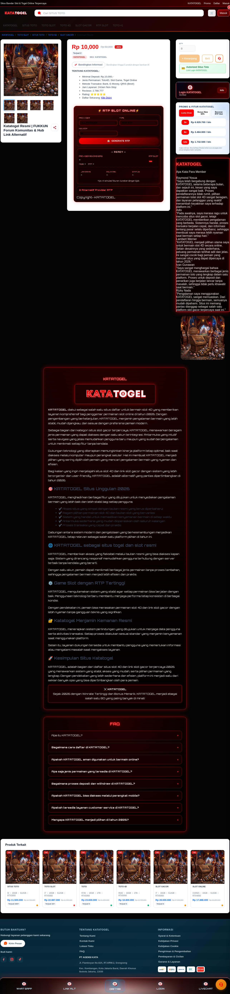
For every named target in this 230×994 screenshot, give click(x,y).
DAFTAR (115, 985)
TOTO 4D (65, 25)
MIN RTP (98, 115)
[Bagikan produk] (54, 127)
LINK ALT (69, 986)
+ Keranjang (189, 58)
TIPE (138, 104)
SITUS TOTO (29, 25)
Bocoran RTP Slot (219, 113)
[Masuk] (223, 13)
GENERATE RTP (118, 124)
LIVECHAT (206, 986)
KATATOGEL (194, 3)
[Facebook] (4, 959)
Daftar (217, 3)
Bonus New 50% (202, 113)
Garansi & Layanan (169, 961)
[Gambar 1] (9, 105)
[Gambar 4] (48, 105)
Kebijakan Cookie (168, 946)
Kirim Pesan (13, 943)
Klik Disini (106, 81)
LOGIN (160, 986)
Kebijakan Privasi (168, 941)
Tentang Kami (87, 935)
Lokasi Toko (87, 946)
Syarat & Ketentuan (169, 935)
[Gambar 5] (9, 118)
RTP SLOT (102, 25)
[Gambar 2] (22, 105)
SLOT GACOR (83, 25)
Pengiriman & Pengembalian (174, 951)
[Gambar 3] (35, 105)
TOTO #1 (118, 25)
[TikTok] (20, 959)
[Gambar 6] (22, 118)
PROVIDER (98, 104)
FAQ (82, 951)
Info (222, 90)
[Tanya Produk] (219, 58)
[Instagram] (12, 959)
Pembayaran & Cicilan (171, 956)
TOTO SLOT (48, 25)
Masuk (226, 3)
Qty (181, 43)
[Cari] (39, 13)
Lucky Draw (186, 113)
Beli (207, 58)
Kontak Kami (87, 941)
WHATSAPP (24, 986)
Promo (207, 3)
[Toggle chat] (221, 984)
